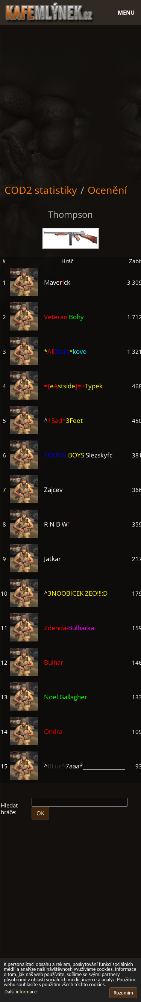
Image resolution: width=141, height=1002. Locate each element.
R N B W (57, 524)
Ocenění (107, 190)
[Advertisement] (70, 102)
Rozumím (123, 993)
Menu (126, 12)
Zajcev (53, 489)
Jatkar (52, 558)
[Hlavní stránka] (70, 11)
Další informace (21, 991)
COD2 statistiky (41, 190)
